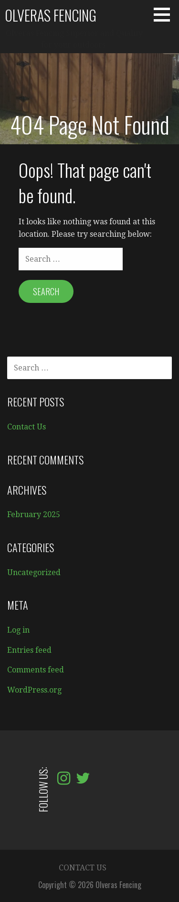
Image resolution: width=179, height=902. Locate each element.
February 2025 (33, 514)
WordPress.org (34, 689)
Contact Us (26, 426)
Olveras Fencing (50, 15)
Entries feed (29, 650)
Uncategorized (34, 572)
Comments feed (35, 669)
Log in (18, 630)
